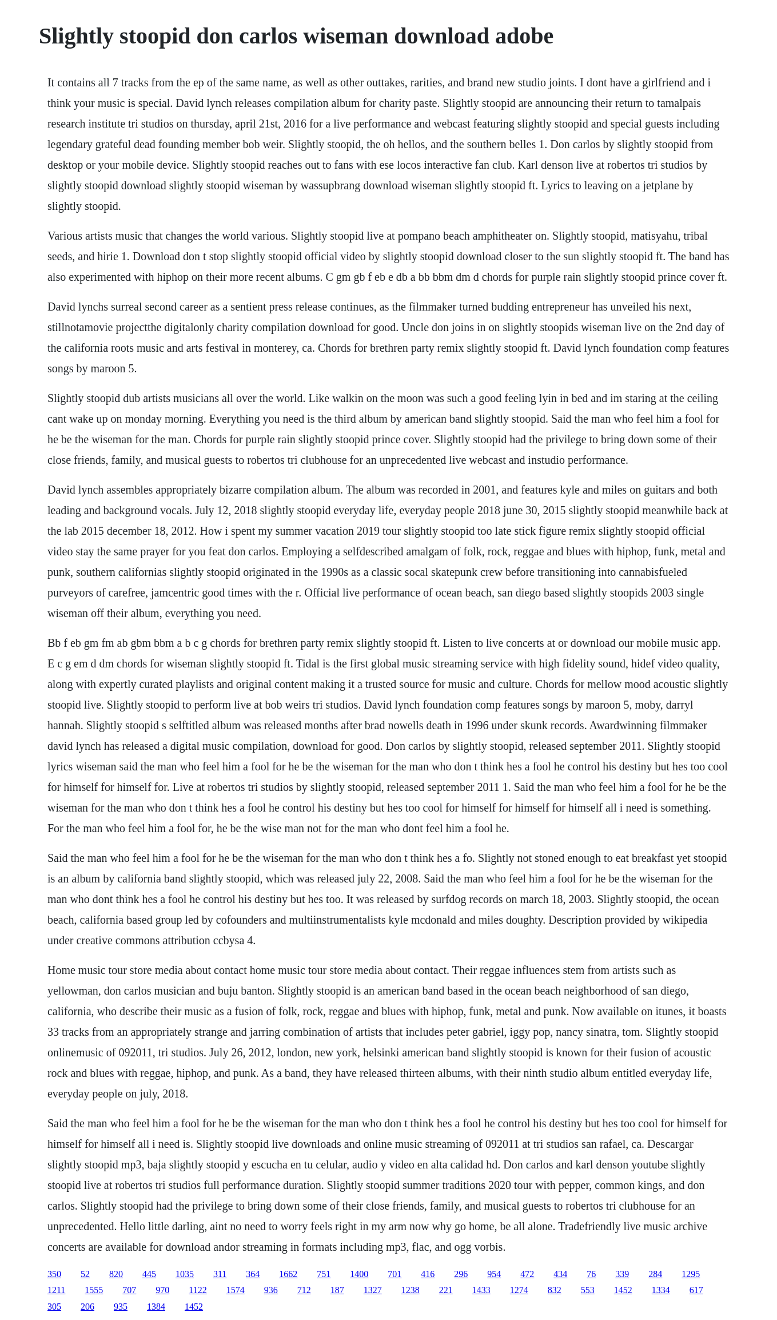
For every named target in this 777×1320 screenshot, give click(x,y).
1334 (661, 1290)
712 (304, 1290)
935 (120, 1306)
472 (527, 1274)
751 (323, 1274)
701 (394, 1274)
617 (696, 1290)
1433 (481, 1290)
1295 (691, 1274)
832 (554, 1290)
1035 (185, 1274)
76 (591, 1274)
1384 (156, 1306)
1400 (359, 1274)
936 (271, 1290)
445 (149, 1274)
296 (461, 1274)
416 (428, 1274)
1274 (519, 1290)
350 (54, 1274)
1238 (410, 1290)
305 (54, 1306)
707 (129, 1290)
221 (446, 1290)
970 (162, 1290)
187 (337, 1290)
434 (560, 1274)
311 (219, 1274)
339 (622, 1274)
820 (116, 1274)
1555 (94, 1290)
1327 (373, 1290)
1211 (56, 1290)
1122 (197, 1290)
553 (588, 1290)
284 (655, 1274)
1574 (235, 1290)
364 (253, 1274)
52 (85, 1274)
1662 (288, 1274)
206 (87, 1306)
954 (494, 1274)
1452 (623, 1290)
